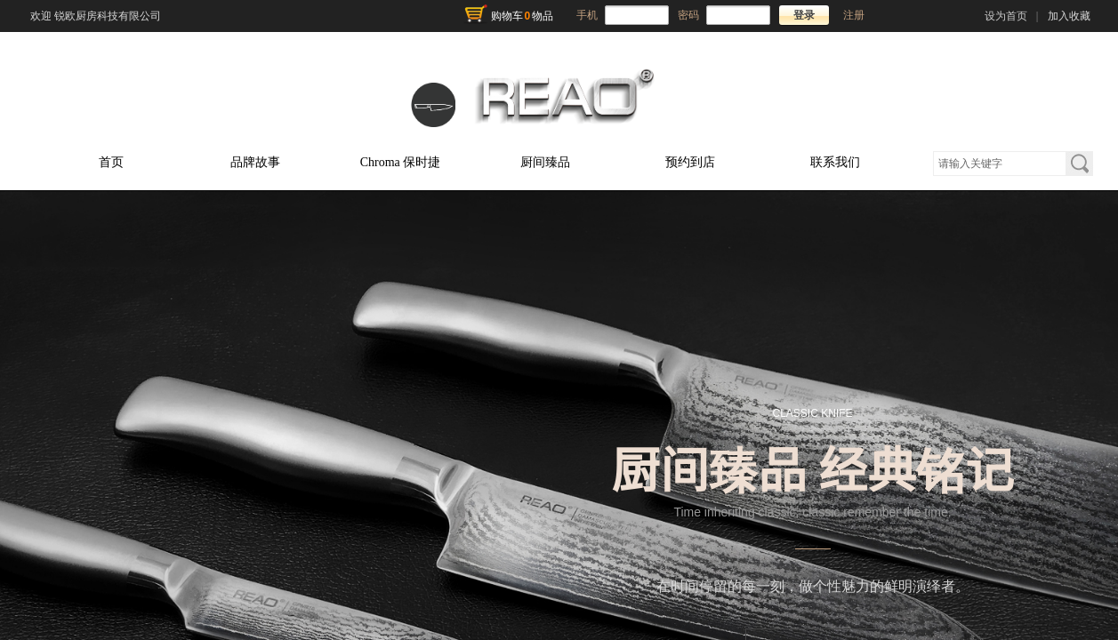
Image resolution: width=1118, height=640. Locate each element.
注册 (854, 15)
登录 (804, 15)
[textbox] (999, 163)
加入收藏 (1069, 16)
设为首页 (1006, 16)
